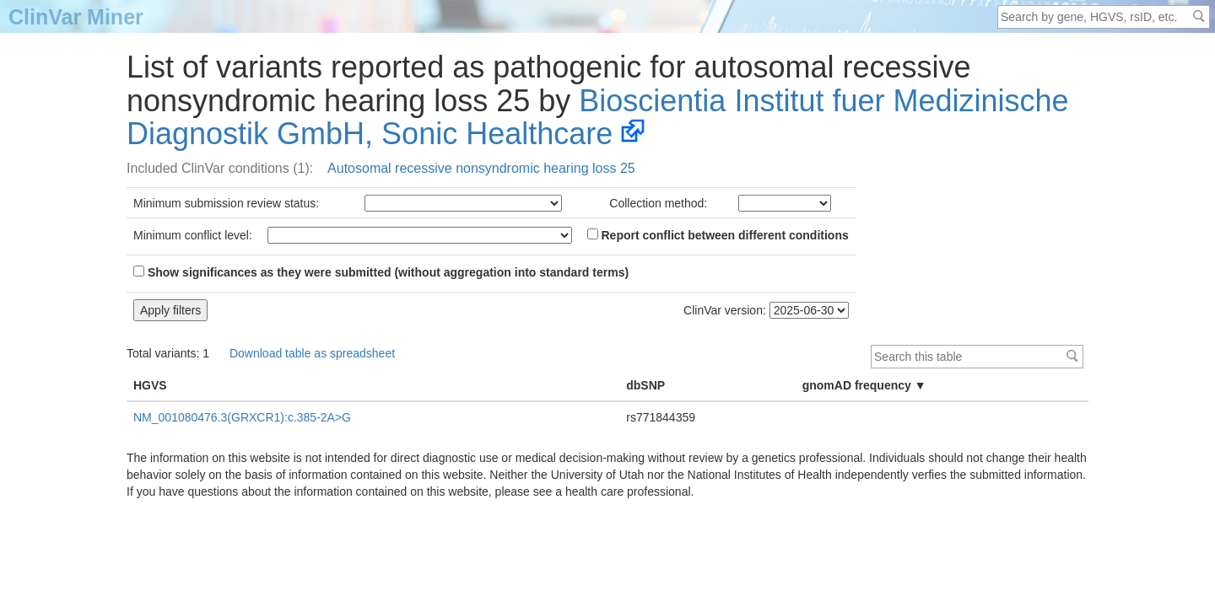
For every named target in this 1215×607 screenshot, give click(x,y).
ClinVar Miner (75, 17)
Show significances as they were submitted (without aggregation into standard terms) (381, 272)
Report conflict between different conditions (718, 235)
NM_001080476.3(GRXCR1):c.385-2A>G (242, 417)
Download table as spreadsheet (312, 353)
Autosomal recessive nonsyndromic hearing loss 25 (481, 168)
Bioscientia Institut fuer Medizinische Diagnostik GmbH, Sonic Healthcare (598, 117)
